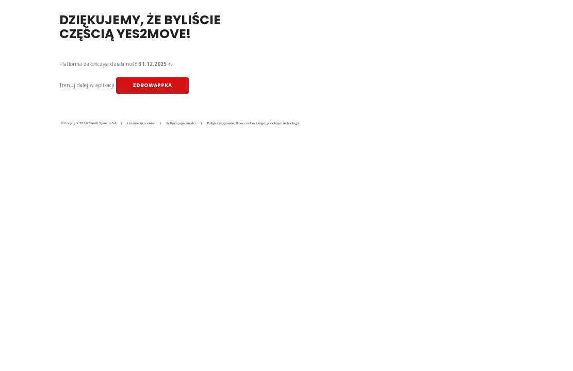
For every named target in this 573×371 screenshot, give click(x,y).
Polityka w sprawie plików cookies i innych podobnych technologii (253, 123)
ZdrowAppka (152, 85)
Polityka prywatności (181, 123)
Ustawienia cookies (141, 123)
